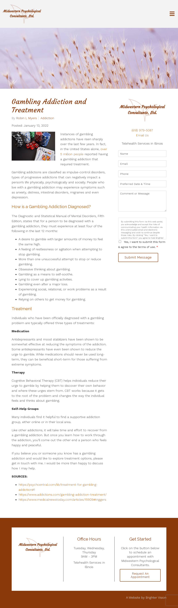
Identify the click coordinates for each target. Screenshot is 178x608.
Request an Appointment (140, 575)
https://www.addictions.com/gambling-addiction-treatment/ (63, 494)
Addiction (47, 118)
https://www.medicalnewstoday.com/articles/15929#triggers (62, 499)
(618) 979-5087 (142, 130)
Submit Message (138, 257)
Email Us (142, 135)
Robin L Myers (26, 118)
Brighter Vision (156, 597)
